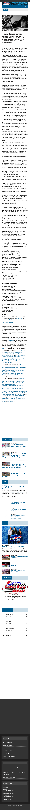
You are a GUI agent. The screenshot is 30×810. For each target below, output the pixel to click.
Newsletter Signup (8, 1)
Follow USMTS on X (6, 748)
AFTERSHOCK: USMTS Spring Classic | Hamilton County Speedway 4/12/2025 (18, 517)
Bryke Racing (18, 381)
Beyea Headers (8, 352)
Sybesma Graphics (10, 398)
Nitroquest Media (14, 358)
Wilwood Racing (10, 401)
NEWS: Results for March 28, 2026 (9, 770)
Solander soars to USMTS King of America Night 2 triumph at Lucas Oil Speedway (14, 455)
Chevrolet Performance (12, 353)
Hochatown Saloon (12, 370)
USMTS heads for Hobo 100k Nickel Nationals (18, 503)
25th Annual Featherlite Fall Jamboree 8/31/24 (18, 571)
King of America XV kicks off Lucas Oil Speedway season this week (14, 475)
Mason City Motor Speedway (18, 492)
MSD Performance (15, 391)
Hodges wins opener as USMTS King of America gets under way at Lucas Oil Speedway (15, 466)
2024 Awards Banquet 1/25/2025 (13, 547)
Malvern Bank (10, 356)
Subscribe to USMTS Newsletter (9, 756)
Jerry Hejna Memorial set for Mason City (14, 488)
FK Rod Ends (17, 355)
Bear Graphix (12, 381)
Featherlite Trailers (10, 355)
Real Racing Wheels (19, 394)
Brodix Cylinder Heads (13, 367)
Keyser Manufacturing (16, 390)
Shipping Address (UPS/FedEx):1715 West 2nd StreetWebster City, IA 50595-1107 (8, 795)
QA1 (20, 392)
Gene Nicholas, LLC (10, 369)
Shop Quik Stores (11, 374)
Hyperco (8, 388)
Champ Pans (13, 382)
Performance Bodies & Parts (12, 392)
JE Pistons (8, 390)
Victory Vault (8, 399)
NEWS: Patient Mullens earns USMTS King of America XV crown (14, 767)
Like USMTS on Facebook (7, 742)
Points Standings (7, 610)
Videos (5, 481)
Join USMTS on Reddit (7, 753)
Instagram (15, 338)
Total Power (18, 398)
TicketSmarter (11, 360)
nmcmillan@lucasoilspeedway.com (14, 319)
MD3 (23, 390)
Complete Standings (15, 637)
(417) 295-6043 (19, 318)
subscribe (11, 340)
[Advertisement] (15, 421)
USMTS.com (10, 336)
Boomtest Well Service (14, 366)
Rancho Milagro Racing (12, 373)
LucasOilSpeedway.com (7, 322)
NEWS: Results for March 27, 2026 (9, 777)
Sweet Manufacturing (12, 397)
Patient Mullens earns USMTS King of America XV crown (14, 446)
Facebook (10, 338)
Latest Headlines (7, 439)
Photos (5, 523)
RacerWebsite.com (10, 394)
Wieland (9, 362)
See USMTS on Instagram (7, 745)
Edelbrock (9, 385)
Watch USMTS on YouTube (7, 751)
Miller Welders (8, 371)
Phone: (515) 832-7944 (7, 799)
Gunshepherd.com (11, 387)
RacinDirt (4, 348)
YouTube (23, 338)
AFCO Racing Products (11, 380)
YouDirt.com (10, 376)
